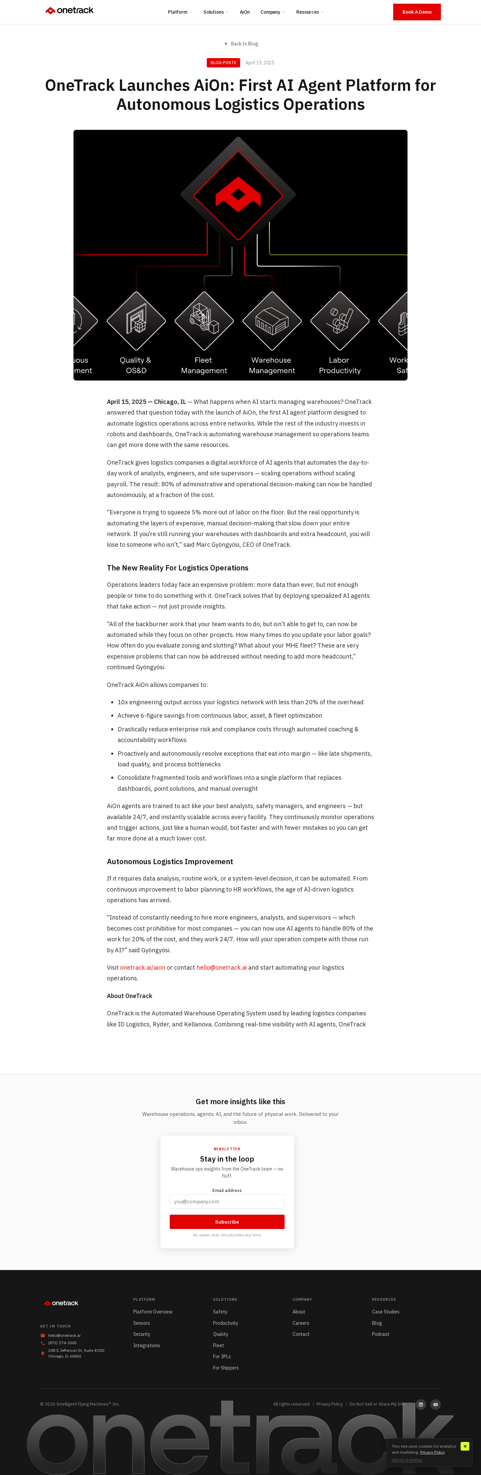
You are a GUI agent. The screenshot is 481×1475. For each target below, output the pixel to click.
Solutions (216, 12)
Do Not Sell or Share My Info (378, 1404)
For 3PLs (222, 1357)
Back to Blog (240, 44)
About (299, 1312)
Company (273, 12)
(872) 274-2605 (62, 1342)
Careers (301, 1323)
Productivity (225, 1323)
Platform (180, 12)
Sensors (141, 1323)
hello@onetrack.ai (221, 967)
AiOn (245, 12)
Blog (377, 1323)
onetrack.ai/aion (142, 967)
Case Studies (385, 1312)
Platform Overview (153, 1312)
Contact (301, 1334)
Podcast (380, 1334)
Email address (227, 1198)
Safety (220, 1312)
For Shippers (226, 1368)
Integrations (146, 1345)
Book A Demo (417, 12)
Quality (220, 1334)
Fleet (218, 1345)
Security (141, 1334)
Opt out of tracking (407, 1460)
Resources (310, 12)
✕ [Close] (465, 1446)
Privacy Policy (330, 1404)
